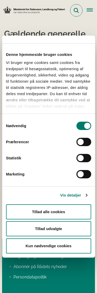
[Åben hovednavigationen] (92, 10)
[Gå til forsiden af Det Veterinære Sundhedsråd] (32, 10)
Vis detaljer (70, 195)
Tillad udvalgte (48, 228)
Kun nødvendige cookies (49, 246)
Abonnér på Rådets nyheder (40, 266)
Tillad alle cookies (48, 212)
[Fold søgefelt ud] (76, 10)
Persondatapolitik (30, 277)
